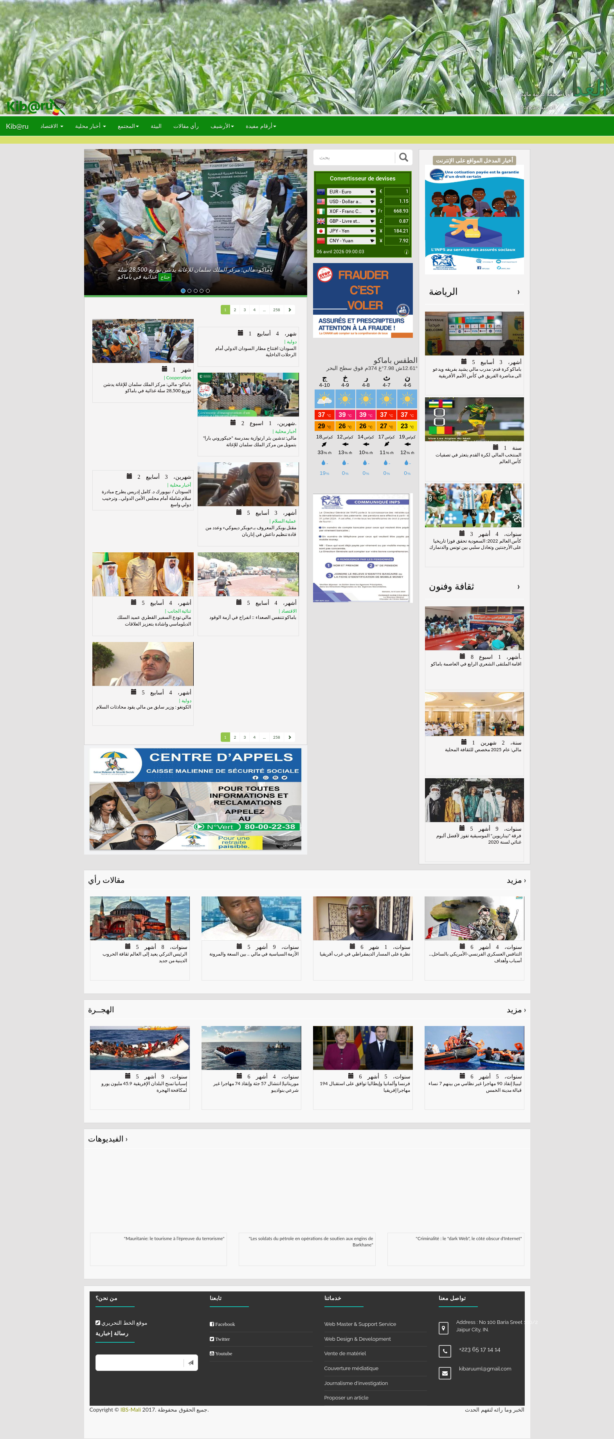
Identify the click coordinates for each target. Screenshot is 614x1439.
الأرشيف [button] (222, 126)
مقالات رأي (307, 879)
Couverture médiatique (351, 1368)
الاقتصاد (51, 126)
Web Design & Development (357, 1339)
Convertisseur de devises (363, 178)
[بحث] (355, 157)
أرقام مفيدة (261, 126)
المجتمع (128, 126)
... (264, 309)
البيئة (156, 126)
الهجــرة (307, 1009)
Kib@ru (17, 126)
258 (276, 309)
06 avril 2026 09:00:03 (340, 251)
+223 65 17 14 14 (480, 1349)
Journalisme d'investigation (356, 1383)
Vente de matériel (345, 1353)
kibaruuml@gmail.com (485, 1369)
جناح (164, 277)
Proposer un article (346, 1398)
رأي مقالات (186, 126)
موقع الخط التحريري (121, 1322)
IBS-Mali (131, 1409)
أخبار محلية (90, 126)
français (530, 107)
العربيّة (548, 107)
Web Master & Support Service (360, 1324)
